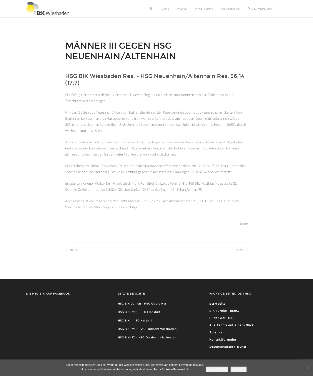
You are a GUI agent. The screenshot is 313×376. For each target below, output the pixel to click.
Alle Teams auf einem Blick (231, 325)
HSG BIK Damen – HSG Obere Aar (142, 303)
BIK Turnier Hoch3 (224, 311)
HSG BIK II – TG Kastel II (135, 320)
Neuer (71, 250)
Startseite (217, 304)
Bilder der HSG (221, 318)
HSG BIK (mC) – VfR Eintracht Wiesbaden (147, 329)
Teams (164, 8)
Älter (242, 250)
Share (244, 223)
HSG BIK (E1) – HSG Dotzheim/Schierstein (147, 337)
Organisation (230, 8)
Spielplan (217, 332)
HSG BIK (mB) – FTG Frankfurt (139, 312)
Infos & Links (204, 8)
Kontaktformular (222, 339)
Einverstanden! (217, 369)
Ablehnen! (238, 369)
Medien (182, 8)
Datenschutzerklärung (227, 347)
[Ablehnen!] (307, 368)
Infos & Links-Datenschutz (172, 369)
